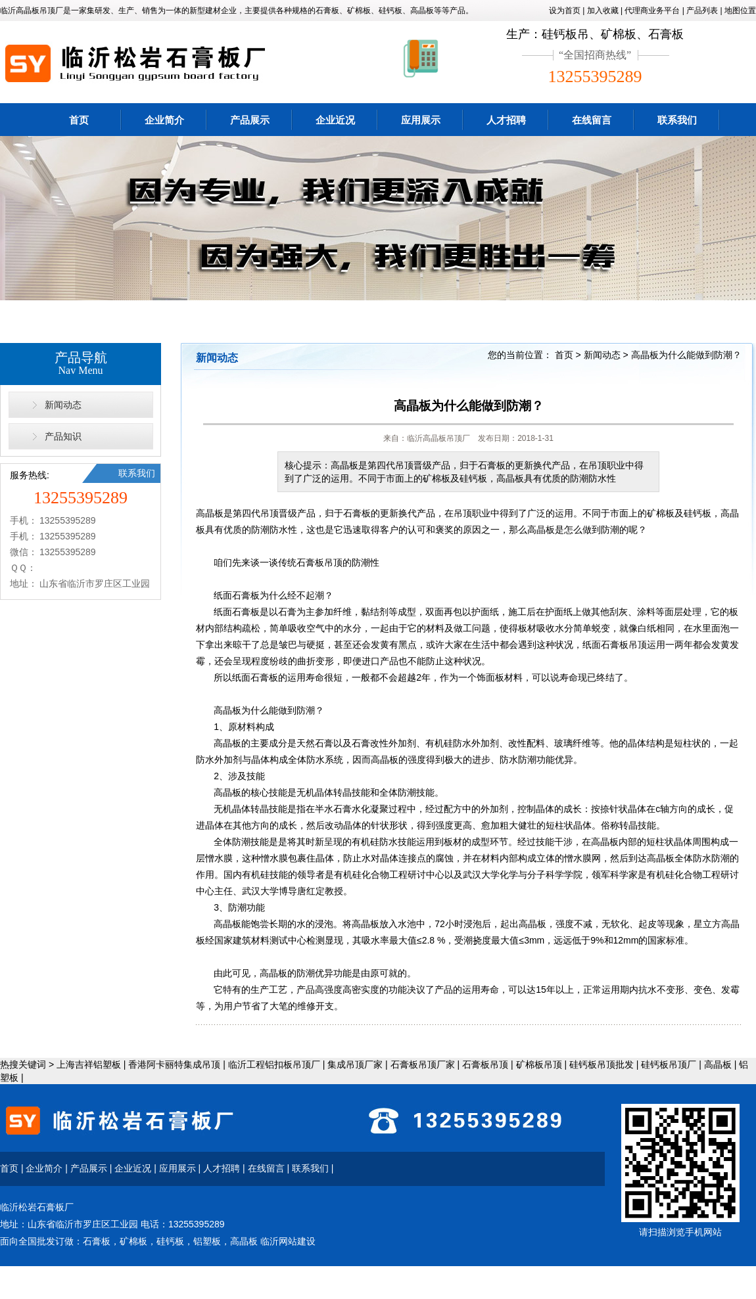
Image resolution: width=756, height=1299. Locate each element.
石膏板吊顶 (485, 1064)
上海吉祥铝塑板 (89, 1064)
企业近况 (335, 119)
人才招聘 (506, 119)
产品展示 (250, 119)
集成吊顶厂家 (355, 1064)
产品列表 (702, 10)
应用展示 (420, 119)
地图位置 (740, 10)
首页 (79, 119)
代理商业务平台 (652, 10)
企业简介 (164, 119)
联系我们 (677, 119)
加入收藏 (603, 10)
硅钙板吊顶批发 (601, 1064)
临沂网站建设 (288, 1241)
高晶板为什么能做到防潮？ (686, 355)
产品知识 (63, 436)
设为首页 (564, 10)
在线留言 (591, 119)
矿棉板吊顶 (539, 1064)
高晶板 (718, 1064)
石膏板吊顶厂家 (422, 1064)
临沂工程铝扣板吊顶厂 (274, 1064)
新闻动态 (63, 404)
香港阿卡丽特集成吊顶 (174, 1064)
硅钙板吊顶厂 (668, 1064)
